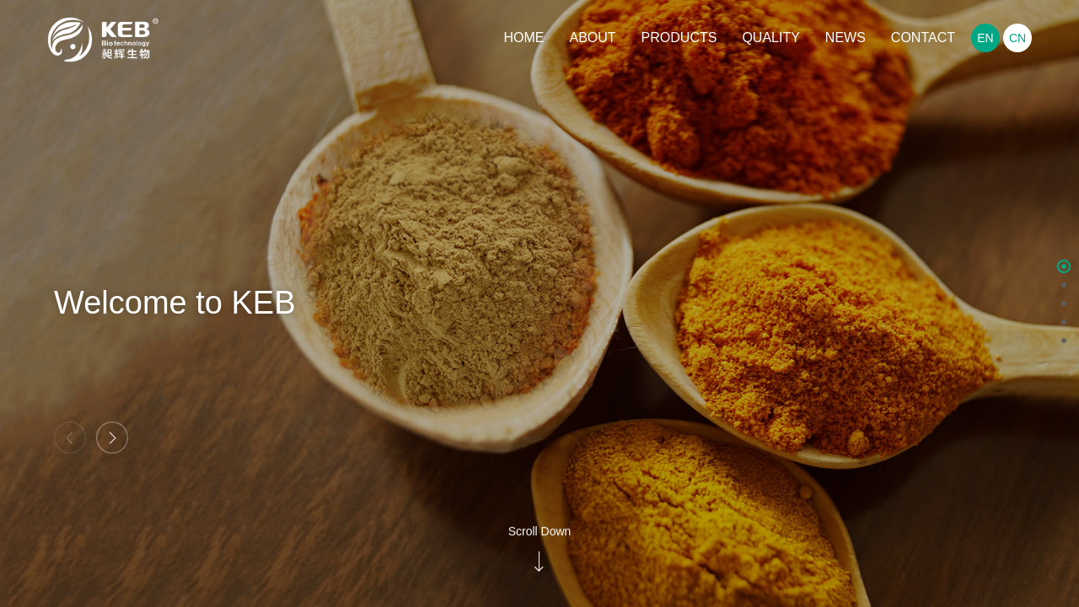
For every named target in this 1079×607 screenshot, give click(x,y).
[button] (112, 438)
